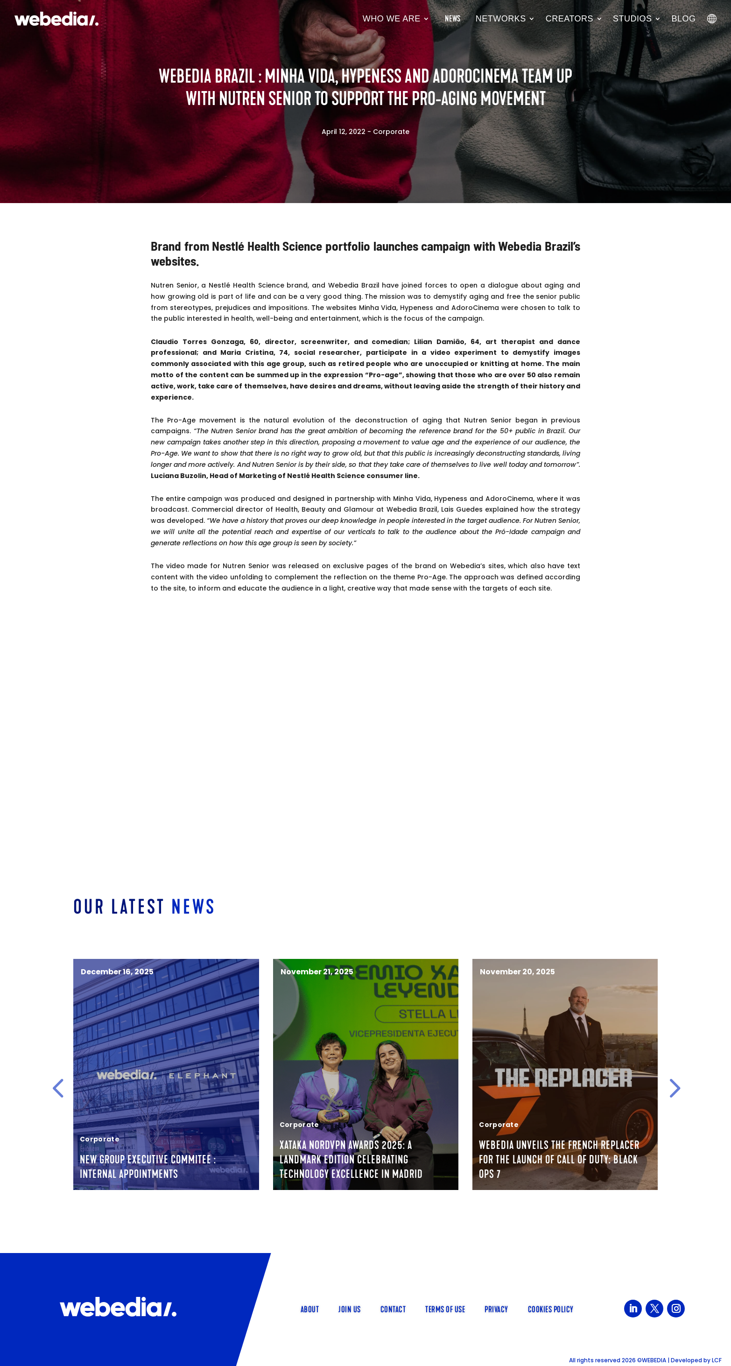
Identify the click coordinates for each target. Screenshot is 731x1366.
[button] (57, 1088)
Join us (349, 1308)
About (310, 1308)
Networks (501, 18)
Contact (393, 1308)
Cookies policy (551, 1308)
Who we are (392, 18)
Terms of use (445, 1308)
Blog (684, 18)
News (453, 19)
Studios (632, 18)
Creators (569, 18)
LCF (717, 1360)
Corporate (391, 131)
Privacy (496, 1308)
